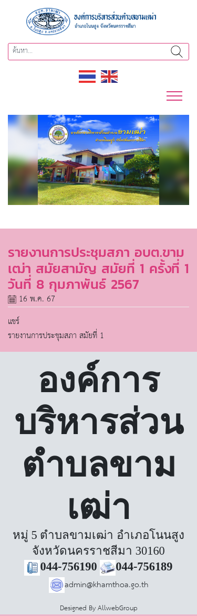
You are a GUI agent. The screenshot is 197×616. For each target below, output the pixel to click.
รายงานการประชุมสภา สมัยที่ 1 (56, 335)
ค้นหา (177, 52)
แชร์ (13, 321)
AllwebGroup (118, 608)
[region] (98, 160)
